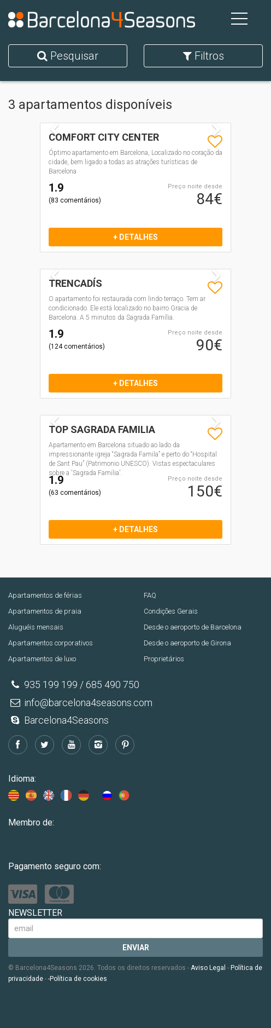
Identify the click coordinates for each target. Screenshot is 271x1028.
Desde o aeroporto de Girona (187, 643)
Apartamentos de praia (44, 611)
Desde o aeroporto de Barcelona (192, 627)
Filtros (203, 55)
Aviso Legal (208, 968)
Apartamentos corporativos (50, 643)
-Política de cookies (77, 979)
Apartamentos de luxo (42, 659)
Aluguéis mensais (35, 627)
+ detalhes (135, 237)
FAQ (150, 595)
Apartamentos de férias (45, 595)
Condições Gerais (171, 611)
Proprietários (164, 659)
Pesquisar (67, 55)
